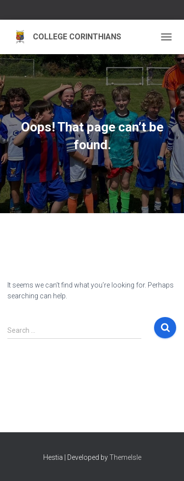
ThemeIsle (125, 457)
